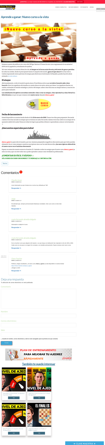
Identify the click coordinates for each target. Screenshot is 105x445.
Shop (6, 434)
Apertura (79, 109)
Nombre (4, 310)
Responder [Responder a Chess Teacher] (16, 270)
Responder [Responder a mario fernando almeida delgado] (16, 226)
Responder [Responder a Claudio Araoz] (16, 188)
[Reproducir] (78, 97)
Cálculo (78, 112)
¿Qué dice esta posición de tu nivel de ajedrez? (26, 385)
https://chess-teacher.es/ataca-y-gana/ (21, 265)
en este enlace (21, 76)
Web (3, 329)
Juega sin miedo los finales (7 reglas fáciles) (60, 385)
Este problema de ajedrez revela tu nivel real (42, 385)
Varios (78, 117)
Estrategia (79, 114)
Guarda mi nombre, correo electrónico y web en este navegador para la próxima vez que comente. (30, 337)
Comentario (6, 285)
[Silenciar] (98, 97)
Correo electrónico (8, 319)
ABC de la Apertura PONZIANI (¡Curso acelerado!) (83, 417)
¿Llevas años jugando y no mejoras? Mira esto (85, 410)
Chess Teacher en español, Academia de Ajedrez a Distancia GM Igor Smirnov (29, 437)
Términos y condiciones (76, 437)
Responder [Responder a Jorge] (16, 208)
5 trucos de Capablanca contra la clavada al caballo (84, 425)
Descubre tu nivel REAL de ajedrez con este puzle (8, 385)
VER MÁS (80, 1)
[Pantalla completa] (101, 97)
